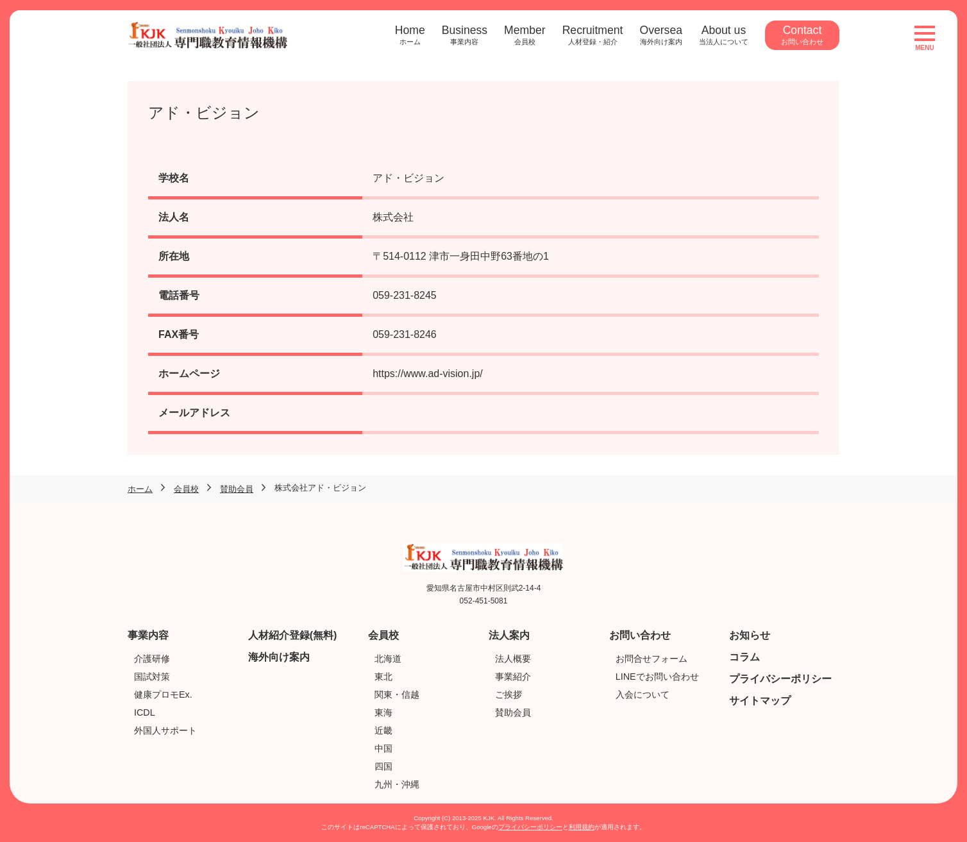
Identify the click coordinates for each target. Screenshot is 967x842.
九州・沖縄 (396, 784)
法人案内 (509, 635)
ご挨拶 (508, 694)
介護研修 (152, 658)
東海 (383, 712)
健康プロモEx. (163, 694)
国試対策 (152, 676)
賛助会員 (513, 712)
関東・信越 (396, 694)
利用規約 (581, 826)
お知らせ (749, 635)
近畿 (383, 730)
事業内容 (148, 635)
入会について (642, 694)
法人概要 (513, 658)
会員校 (383, 635)
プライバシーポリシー (780, 678)
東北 (383, 676)
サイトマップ (760, 700)
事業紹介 (513, 676)
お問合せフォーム (651, 658)
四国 (383, 766)
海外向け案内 (279, 657)
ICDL (144, 712)
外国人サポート (165, 730)
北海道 (387, 658)
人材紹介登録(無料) (292, 635)
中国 (383, 748)
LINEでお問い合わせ (657, 676)
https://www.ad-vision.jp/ (428, 373)
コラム (744, 657)
